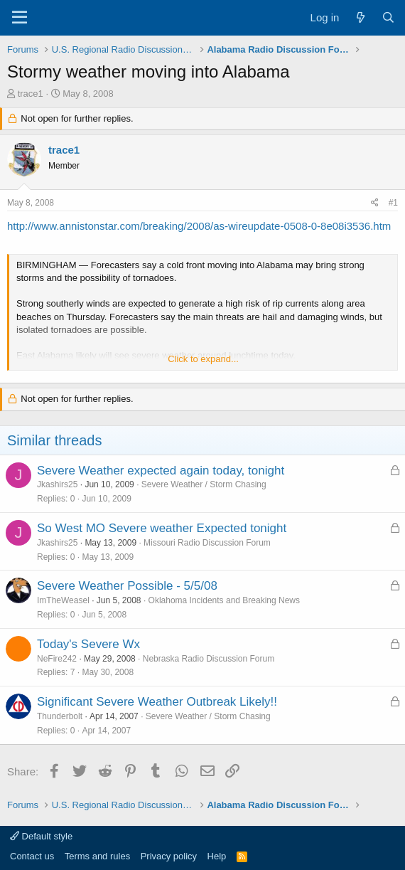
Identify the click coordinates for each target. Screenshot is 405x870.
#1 (393, 203)
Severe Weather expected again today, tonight (160, 470)
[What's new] (360, 17)
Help (217, 856)
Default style (41, 836)
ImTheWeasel (63, 600)
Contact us (32, 856)
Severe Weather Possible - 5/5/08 (127, 586)
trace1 (30, 93)
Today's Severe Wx (88, 644)
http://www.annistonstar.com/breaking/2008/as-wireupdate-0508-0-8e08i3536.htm (199, 226)
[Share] (375, 203)
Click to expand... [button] (203, 359)
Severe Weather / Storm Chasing (203, 484)
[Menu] (19, 18)
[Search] (388, 17)
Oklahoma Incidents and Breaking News (224, 600)
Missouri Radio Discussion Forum (207, 543)
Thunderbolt (59, 716)
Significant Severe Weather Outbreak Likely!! (157, 702)
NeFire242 (57, 659)
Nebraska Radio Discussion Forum (208, 659)
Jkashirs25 (57, 484)
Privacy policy (169, 856)
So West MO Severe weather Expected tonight (161, 528)
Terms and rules (97, 856)
